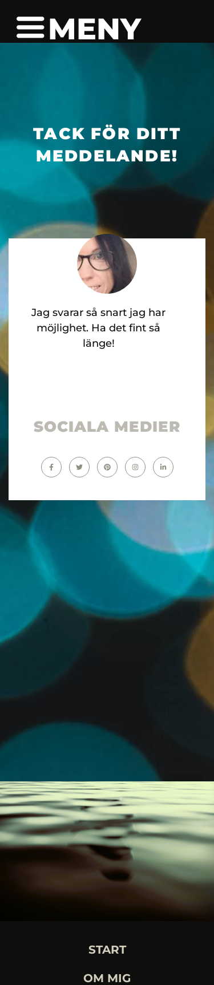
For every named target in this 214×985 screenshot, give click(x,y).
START (107, 949)
